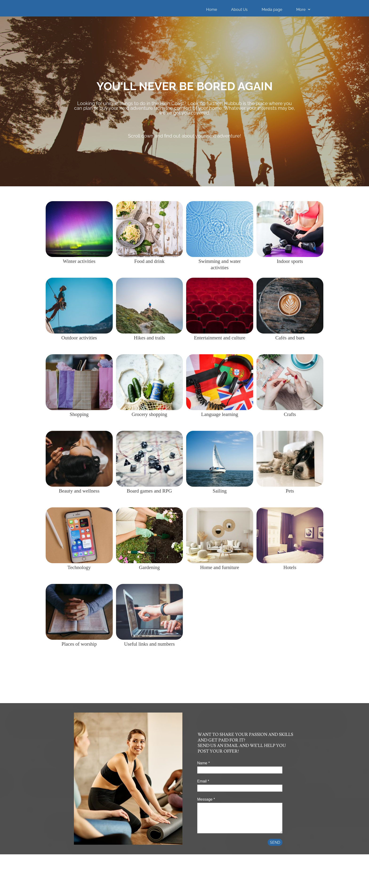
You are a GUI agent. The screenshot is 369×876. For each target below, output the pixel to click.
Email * (203, 781)
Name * (203, 763)
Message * (206, 799)
